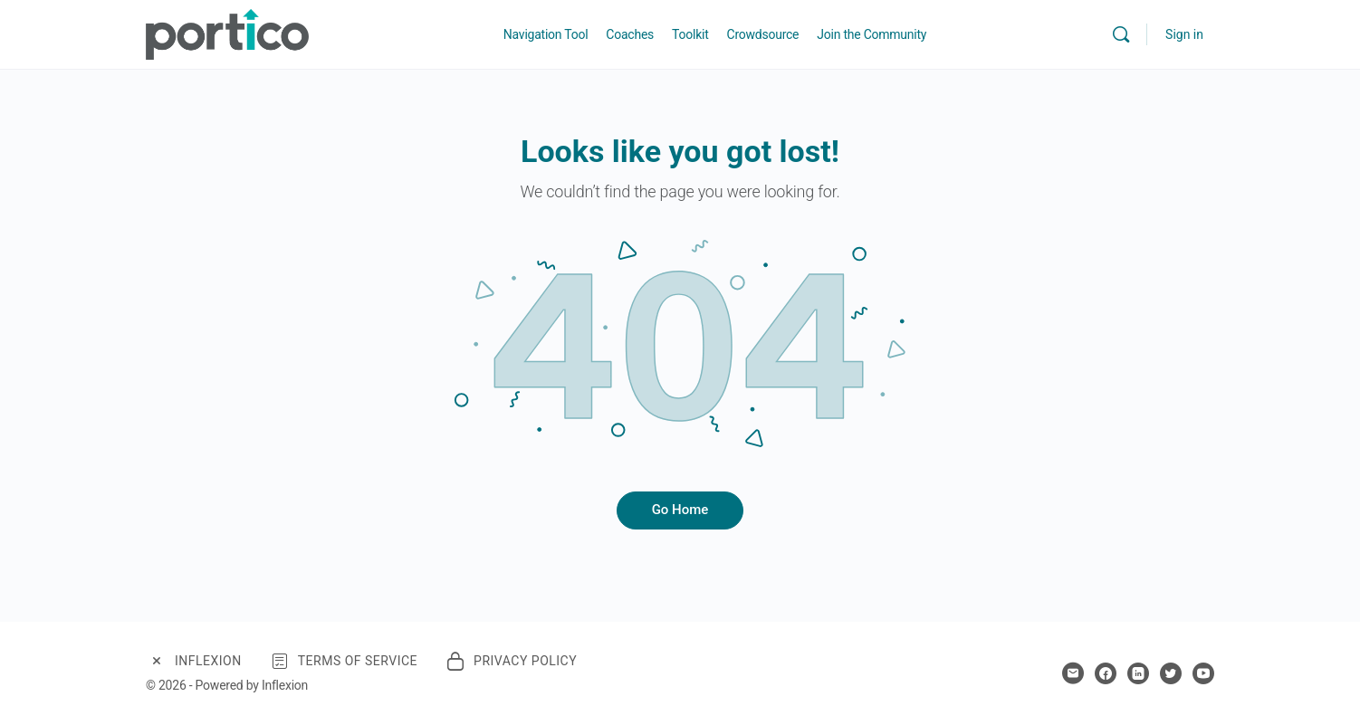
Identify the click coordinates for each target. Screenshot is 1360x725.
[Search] (1121, 34)
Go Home (680, 509)
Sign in (1184, 34)
